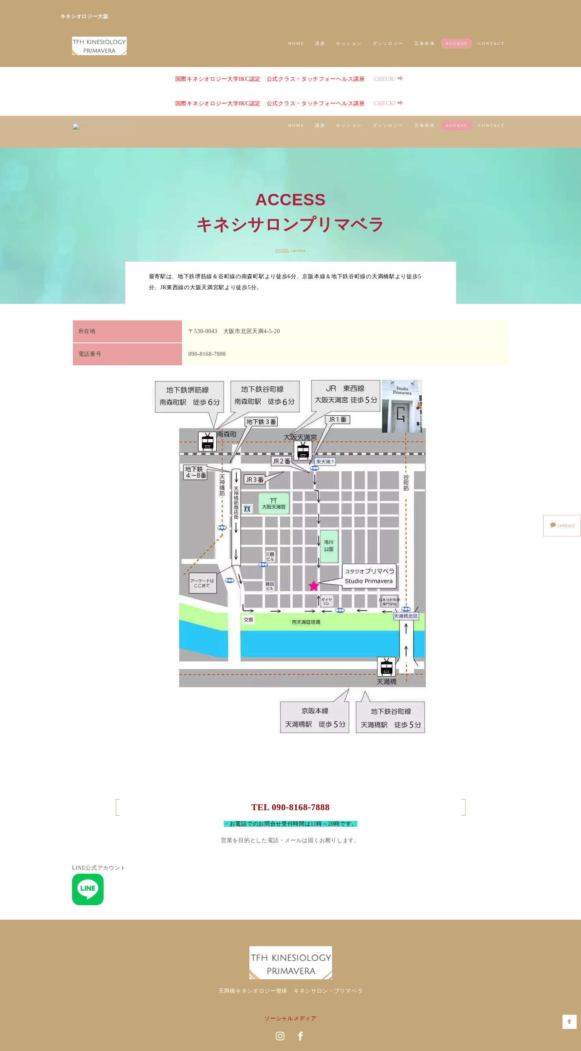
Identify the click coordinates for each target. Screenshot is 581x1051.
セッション (349, 43)
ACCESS (456, 43)
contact (562, 525)
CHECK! (382, 79)
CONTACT (491, 43)
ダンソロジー (388, 43)
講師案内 (304, 999)
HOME (296, 43)
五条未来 (424, 43)
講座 (320, 43)
